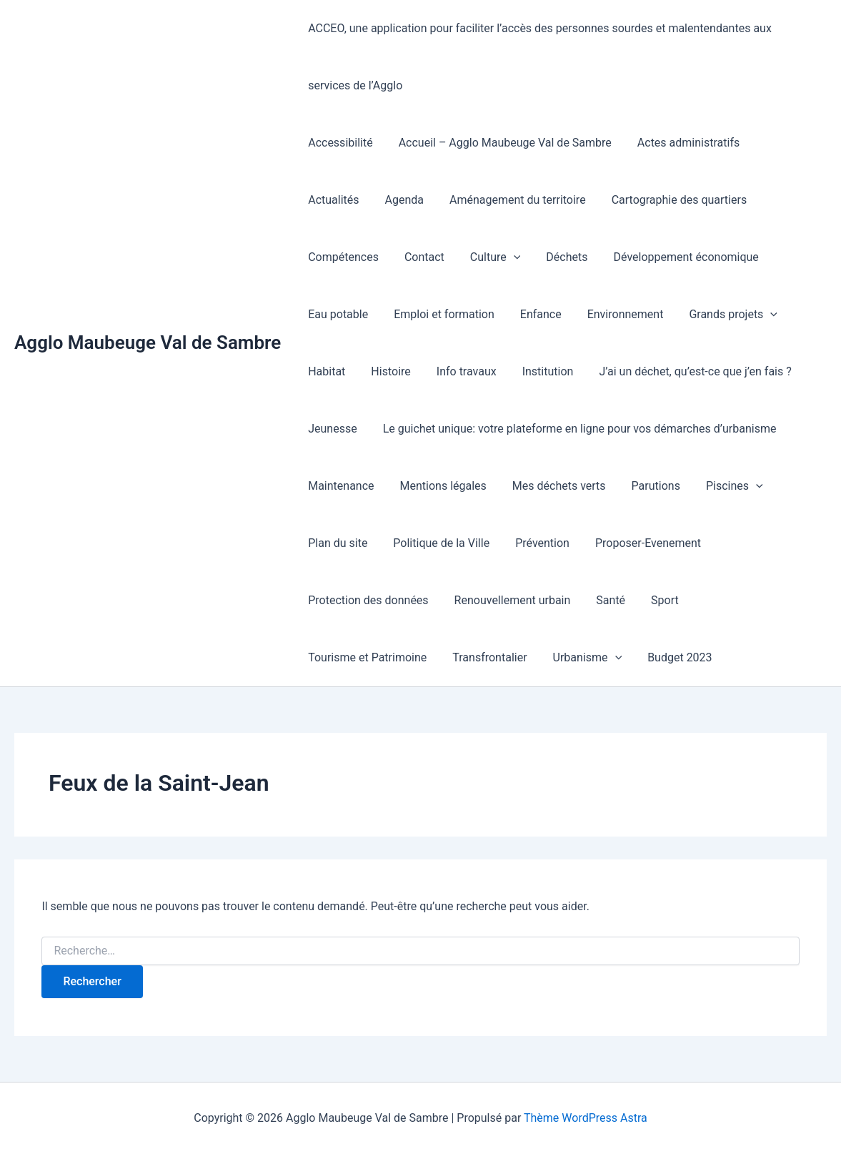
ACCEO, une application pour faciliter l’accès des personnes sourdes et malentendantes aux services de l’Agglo (561, 56)
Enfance (451, 314)
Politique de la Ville (355, 543)
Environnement (532, 314)
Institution (415, 371)
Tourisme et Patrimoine (607, 600)
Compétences (721, 200)
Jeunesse (703, 371)
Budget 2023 (431, 657)
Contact (327, 257)
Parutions (556, 486)
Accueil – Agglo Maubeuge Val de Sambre (500, 142)
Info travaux (337, 371)
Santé (460, 600)
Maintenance (756, 428)
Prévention (453, 543)
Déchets (463, 257)
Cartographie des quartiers (595, 200)
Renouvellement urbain (365, 600)
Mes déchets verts (462, 486)
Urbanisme (341, 657)
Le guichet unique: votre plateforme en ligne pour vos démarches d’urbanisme (503, 428)
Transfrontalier (727, 600)
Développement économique (579, 257)
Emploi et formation (357, 314)
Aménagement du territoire (437, 200)
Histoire (784, 314)
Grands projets (637, 314)
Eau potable (705, 257)
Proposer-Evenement (556, 543)
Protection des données (692, 543)
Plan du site (713, 486)
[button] (413, 257)
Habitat (723, 314)
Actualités (780, 142)
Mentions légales (350, 486)
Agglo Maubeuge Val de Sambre (147, 342)
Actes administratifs (681, 142)
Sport (512, 600)
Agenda (326, 200)
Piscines (633, 486)
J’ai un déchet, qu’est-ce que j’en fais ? (560, 371)
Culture (394, 257)
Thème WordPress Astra (585, 1118)
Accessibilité (339, 142)
